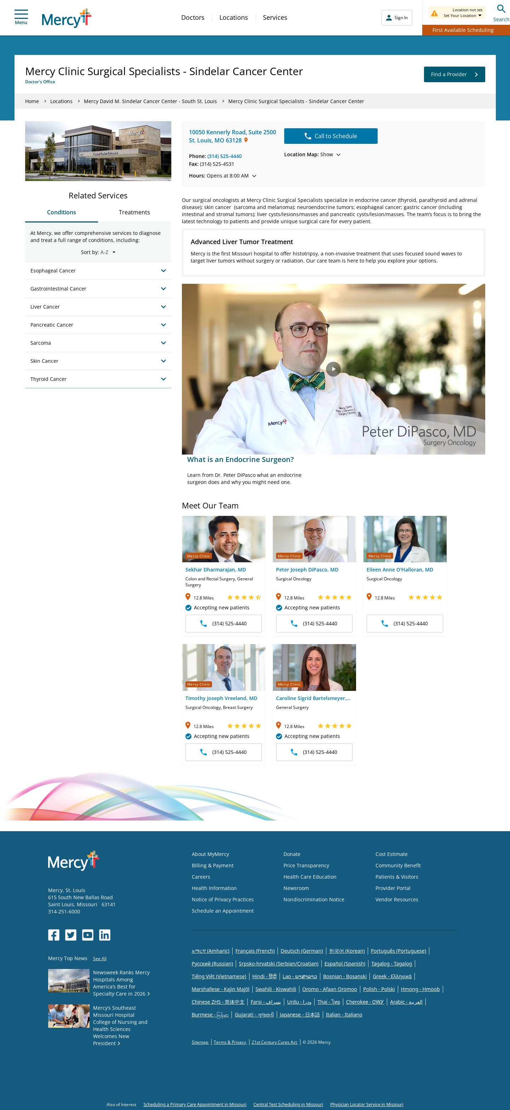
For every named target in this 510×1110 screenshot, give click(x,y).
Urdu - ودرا (299, 1001)
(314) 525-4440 (224, 156)
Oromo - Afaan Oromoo (329, 989)
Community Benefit (398, 865)
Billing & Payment (213, 865)
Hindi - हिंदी (264, 976)
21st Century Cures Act (275, 1042)
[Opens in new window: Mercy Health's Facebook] (53, 935)
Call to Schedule (331, 136)
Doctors (193, 17)
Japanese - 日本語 (300, 1014)
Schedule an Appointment (223, 910)
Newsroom (296, 888)
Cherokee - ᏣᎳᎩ (365, 1001)
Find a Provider (454, 74)
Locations (233, 17)
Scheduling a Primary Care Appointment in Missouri (194, 1104)
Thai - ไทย (328, 1001)
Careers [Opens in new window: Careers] (201, 876)
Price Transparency (306, 865)
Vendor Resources (397, 899)
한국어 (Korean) (347, 950)
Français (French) (255, 950)
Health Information (214, 888)
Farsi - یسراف (266, 1001)
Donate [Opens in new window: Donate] (291, 854)
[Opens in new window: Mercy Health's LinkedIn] (104, 935)
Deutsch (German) (302, 950)
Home (32, 101)
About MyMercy (210, 854)
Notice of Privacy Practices (223, 899)
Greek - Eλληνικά (392, 976)
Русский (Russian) (212, 963)
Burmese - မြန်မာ (210, 1014)
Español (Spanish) (345, 963)
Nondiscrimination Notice (313, 899)
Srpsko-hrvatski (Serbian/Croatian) (279, 963)
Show (312, 154)
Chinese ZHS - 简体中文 (218, 1001)
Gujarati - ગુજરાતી (254, 1014)
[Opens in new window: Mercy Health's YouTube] (87, 935)
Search (501, 12)
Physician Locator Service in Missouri (366, 1104)
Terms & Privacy (230, 1042)
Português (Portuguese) (398, 950)
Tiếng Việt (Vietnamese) (219, 976)
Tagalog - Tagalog (391, 963)
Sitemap (200, 1042)
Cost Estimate (392, 854)
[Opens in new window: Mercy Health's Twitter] (70, 935)
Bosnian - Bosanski (345, 976)
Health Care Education (310, 876)
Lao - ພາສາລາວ (300, 976)
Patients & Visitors (397, 876)
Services (275, 17)
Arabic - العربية (406, 1001)
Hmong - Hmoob (420, 989)
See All (100, 959)
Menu (21, 18)
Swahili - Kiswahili (276, 989)
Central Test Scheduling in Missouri (288, 1104)
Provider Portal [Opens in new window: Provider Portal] (393, 888)
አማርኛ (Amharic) (211, 950)
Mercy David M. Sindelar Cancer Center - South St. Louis (151, 101)
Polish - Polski (379, 989)
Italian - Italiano (344, 1014)
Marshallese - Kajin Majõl (221, 989)
